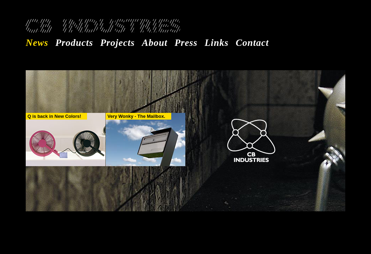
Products (74, 42)
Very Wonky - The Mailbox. (136, 116)
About (155, 42)
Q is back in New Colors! (54, 116)
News (37, 42)
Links (217, 42)
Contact (252, 42)
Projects (117, 42)
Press (186, 42)
